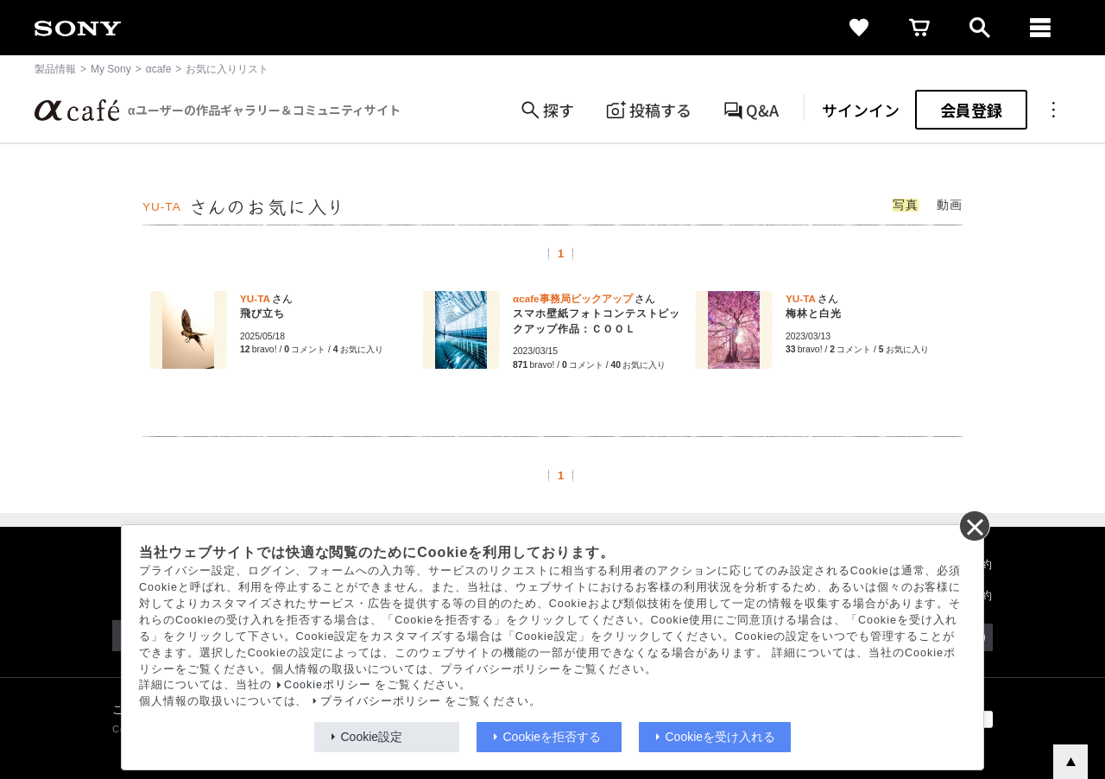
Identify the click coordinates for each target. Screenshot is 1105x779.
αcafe (159, 69)
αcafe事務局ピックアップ (573, 298)
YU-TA (161, 206)
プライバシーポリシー (380, 701)
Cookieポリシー (327, 685)
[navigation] (1040, 27)
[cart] (919, 27)
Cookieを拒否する (552, 737)
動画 (950, 205)
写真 (906, 205)
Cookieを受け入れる (721, 737)
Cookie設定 (372, 737)
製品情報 (55, 69)
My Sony (111, 69)
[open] (980, 27)
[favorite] (859, 27)
